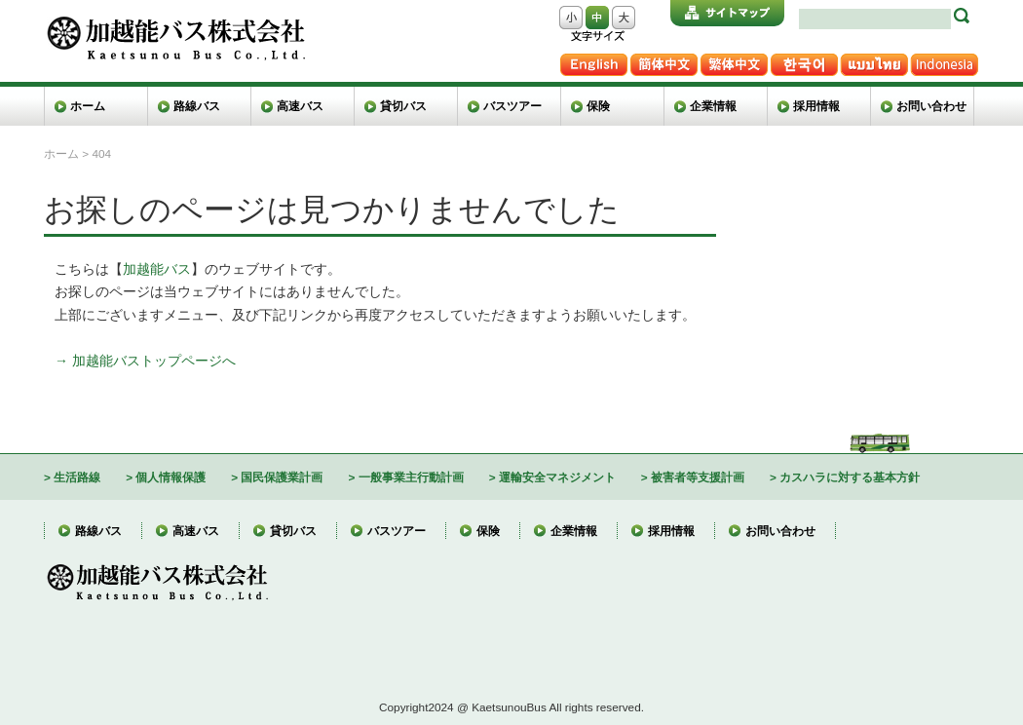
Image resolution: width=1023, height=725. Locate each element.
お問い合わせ (931, 105)
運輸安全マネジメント (557, 477)
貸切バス (403, 105)
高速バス (300, 105)
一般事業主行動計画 (411, 477)
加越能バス (157, 269)
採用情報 (816, 105)
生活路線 (77, 477)
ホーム (87, 105)
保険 (598, 105)
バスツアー (512, 105)
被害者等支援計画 (697, 477)
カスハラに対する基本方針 (849, 477)
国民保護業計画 (281, 477)
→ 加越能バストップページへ (145, 360)
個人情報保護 (170, 477)
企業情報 (713, 105)
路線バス (196, 105)
